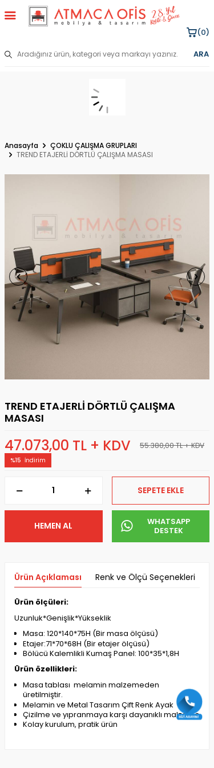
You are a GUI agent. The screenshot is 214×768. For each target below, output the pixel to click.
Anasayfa (21, 145)
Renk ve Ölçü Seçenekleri (145, 577)
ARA (201, 54)
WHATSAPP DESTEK (156, 526)
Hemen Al (53, 525)
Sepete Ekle (161, 490)
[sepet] (107, 97)
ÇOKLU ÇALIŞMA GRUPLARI (93, 145)
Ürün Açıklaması (48, 577)
